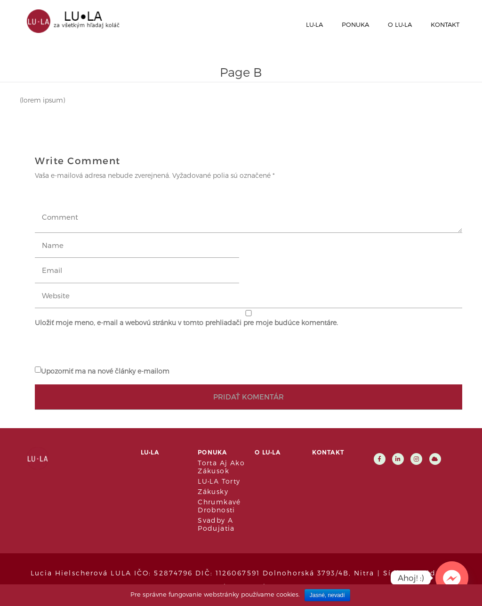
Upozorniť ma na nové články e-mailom (105, 371)
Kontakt (445, 24)
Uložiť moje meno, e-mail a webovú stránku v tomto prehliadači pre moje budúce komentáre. (186, 323)
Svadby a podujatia (216, 524)
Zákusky (213, 491)
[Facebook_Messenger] (451, 577)
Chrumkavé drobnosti (219, 506)
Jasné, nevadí (327, 595)
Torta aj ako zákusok (221, 467)
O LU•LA (400, 24)
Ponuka (355, 24)
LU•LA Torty (219, 481)
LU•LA (314, 24)
